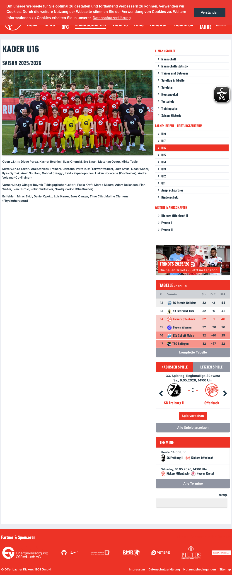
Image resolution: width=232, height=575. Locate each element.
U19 (163, 133)
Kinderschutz (169, 197)
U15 (163, 154)
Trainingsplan (169, 108)
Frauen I (166, 222)
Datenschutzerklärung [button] (112, 18)
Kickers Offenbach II (174, 215)
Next (225, 393)
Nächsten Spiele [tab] (175, 367)
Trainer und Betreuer (174, 73)
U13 (163, 169)
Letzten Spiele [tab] (211, 367)
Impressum (137, 569)
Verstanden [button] (209, 12)
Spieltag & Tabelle (173, 80)
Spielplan (167, 87)
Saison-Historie (171, 115)
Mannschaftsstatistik (174, 66)
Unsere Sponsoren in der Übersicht (205, 537)
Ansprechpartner (172, 190)
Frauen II (167, 229)
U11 (163, 183)
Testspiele (167, 101)
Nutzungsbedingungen (199, 569)
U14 (163, 161)
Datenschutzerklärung (164, 569)
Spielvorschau (193, 416)
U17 (163, 140)
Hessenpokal (169, 94)
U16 (163, 147)
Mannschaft (168, 59)
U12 (163, 176)
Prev (160, 393)
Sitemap (225, 569)
